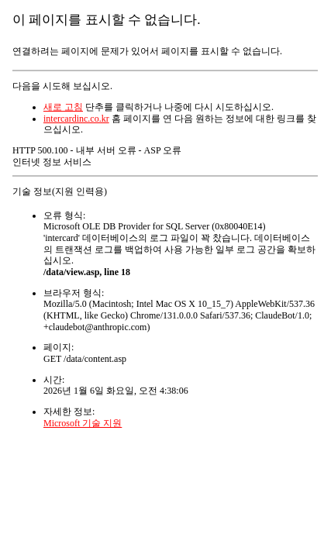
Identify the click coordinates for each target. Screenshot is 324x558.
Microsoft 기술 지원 (82, 423)
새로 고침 (63, 107)
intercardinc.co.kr (76, 118)
